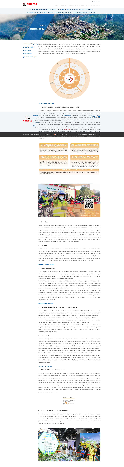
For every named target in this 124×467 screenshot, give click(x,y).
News (66, 5)
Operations (71, 5)
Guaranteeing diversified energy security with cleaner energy (43, 9)
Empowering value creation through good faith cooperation (39, 12)
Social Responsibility (90, 5)
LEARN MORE (67, 129)
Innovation (98, 5)
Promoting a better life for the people (62, 12)
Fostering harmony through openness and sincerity (85, 12)
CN (99, 1)
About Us (62, 5)
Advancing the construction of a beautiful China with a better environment (76, 9)
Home (56, 5)
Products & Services (80, 5)
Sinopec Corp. (95, 1)
